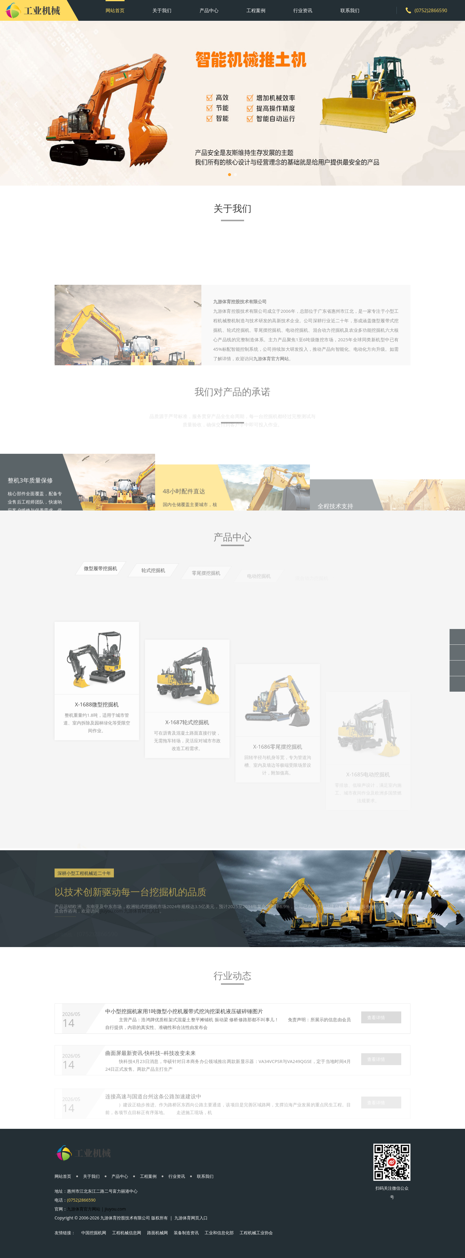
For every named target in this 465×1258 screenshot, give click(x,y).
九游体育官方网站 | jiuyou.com (96, 1209)
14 (68, 1035)
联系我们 (349, 10)
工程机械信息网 (126, 1232)
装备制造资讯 (186, 1232)
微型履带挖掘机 (100, 574)
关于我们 (161, 10)
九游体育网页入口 (191, 1218)
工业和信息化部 (219, 1232)
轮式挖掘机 (153, 577)
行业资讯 (302, 10)
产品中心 (209, 10)
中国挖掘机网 (93, 1232)
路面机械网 (157, 1232)
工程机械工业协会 (256, 1232)
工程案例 (255, 10)
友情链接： (65, 1232)
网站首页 (115, 10)
